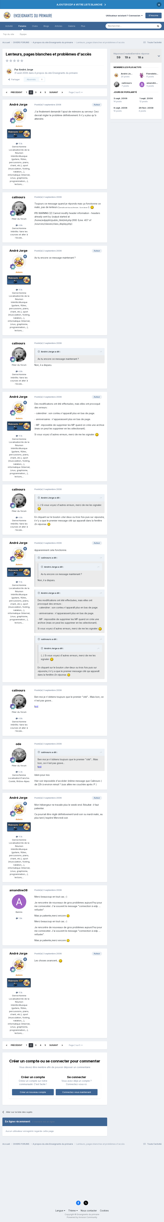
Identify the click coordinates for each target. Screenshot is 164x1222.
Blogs (46, 26)
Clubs (35, 26)
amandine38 (153, 83)
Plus (83, 26)
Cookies (104, 1210)
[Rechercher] (123, 26)
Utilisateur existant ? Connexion (124, 15)
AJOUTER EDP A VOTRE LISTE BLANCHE (79, 4)
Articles (58, 26)
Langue (60, 1210)
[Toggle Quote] (39, 351)
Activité (9, 26)
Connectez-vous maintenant (76, 1092)
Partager (14, 79)
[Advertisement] (82, 1173)
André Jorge (127, 73)
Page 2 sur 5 (75, 92)
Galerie (71, 26)
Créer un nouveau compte (33, 1092)
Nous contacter (89, 1210)
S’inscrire (153, 15)
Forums (22, 27)
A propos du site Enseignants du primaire (56, 73)
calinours (127, 83)
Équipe (23, 34)
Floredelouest (153, 73)
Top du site (8, 34)
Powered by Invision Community (82, 1217)
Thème (73, 1210)
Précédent (16, 92)
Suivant (53, 92)
